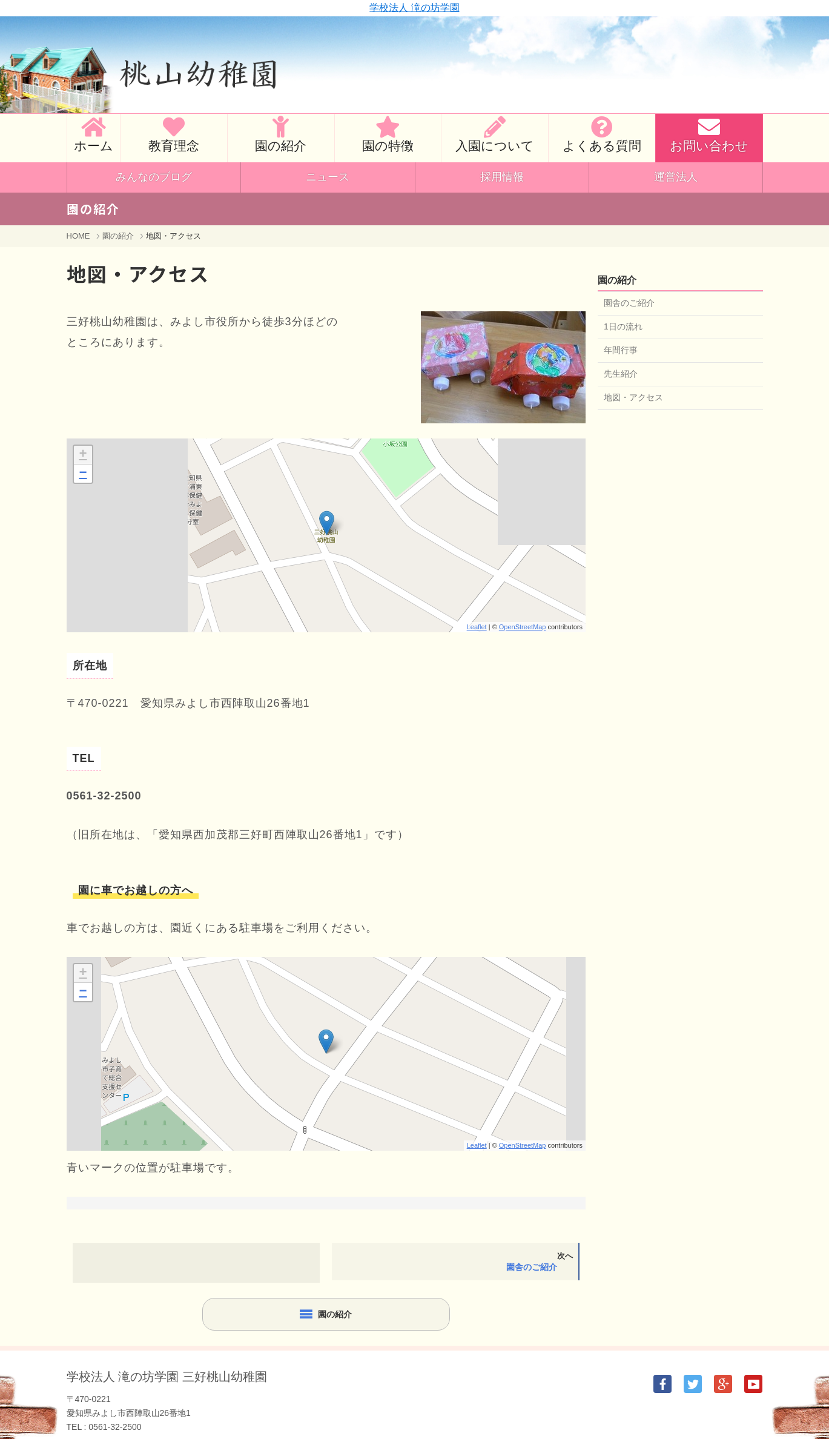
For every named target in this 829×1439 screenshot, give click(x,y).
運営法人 (676, 177)
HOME (78, 235)
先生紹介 (621, 374)
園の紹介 (118, 235)
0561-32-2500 (114, 1427)
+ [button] (83, 455)
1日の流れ (623, 326)
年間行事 (621, 350)
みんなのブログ (154, 177)
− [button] (83, 474)
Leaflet (477, 626)
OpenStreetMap (522, 626)
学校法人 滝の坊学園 (414, 7)
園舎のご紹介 (629, 303)
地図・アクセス (633, 397)
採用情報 (502, 177)
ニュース (327, 177)
